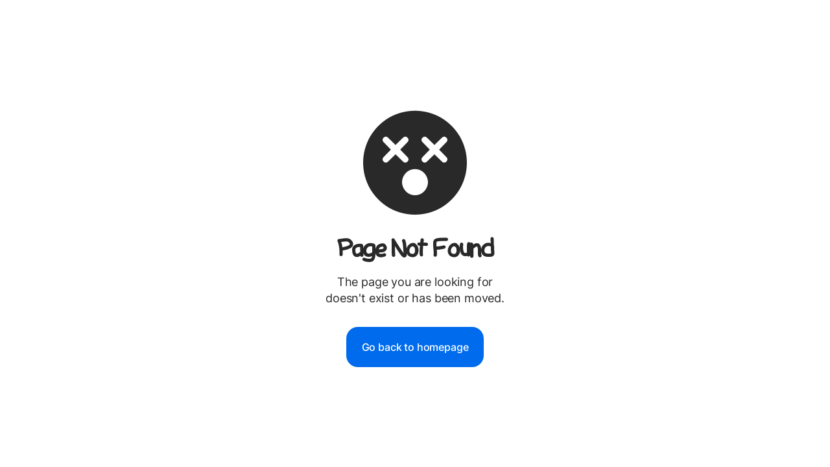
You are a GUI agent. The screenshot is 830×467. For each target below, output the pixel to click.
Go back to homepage (415, 347)
